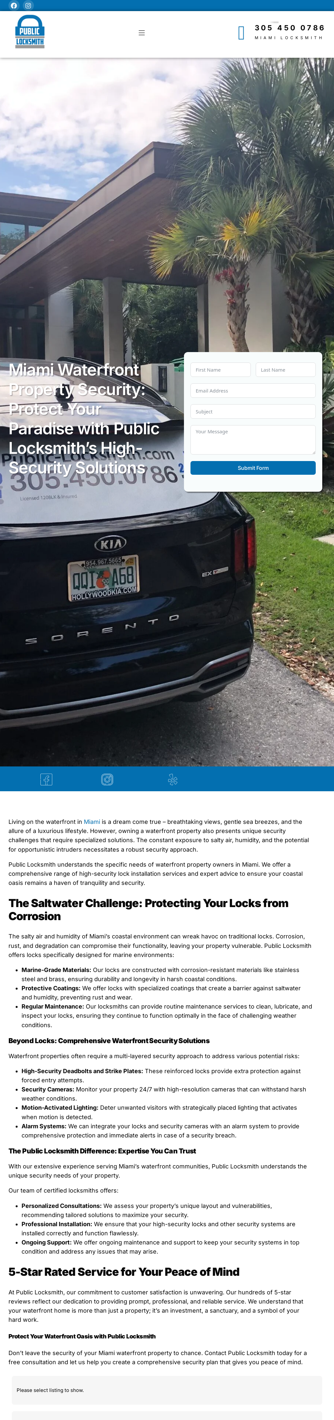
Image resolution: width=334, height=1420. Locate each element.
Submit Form (253, 468)
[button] (141, 32)
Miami (93, 823)
